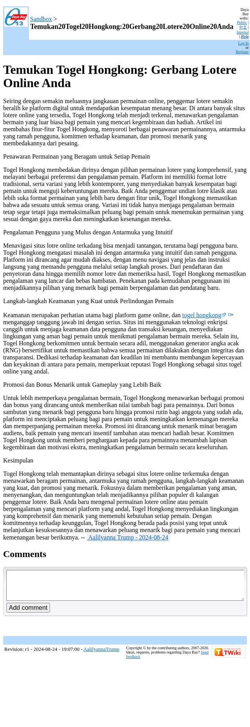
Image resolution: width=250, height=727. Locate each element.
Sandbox (41, 19)
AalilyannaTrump (102, 655)
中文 (243, 27)
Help (245, 36)
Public (242, 22)
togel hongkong (204, 315)
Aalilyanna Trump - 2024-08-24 (127, 537)
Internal (243, 32)
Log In (243, 43)
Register (242, 52)
